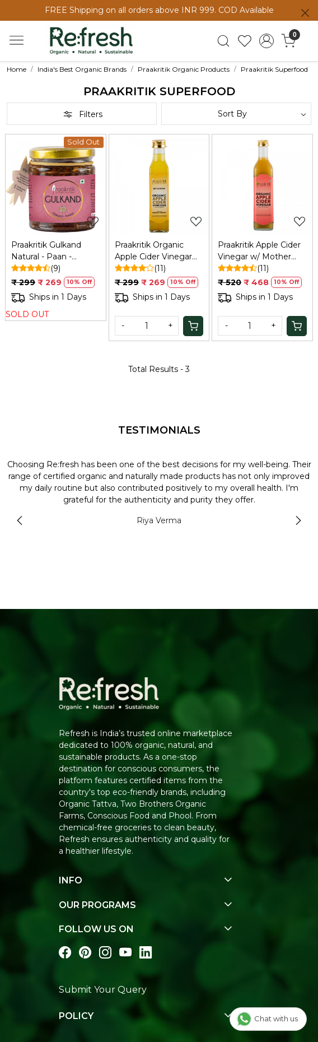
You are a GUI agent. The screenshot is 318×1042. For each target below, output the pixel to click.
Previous (20, 520)
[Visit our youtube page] (125, 953)
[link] (223, 41)
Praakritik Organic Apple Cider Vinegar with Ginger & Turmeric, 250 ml (153, 251)
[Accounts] (267, 41)
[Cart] (193, 326)
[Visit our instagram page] (105, 953)
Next (298, 520)
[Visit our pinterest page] (85, 953)
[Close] (305, 13)
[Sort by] (236, 114)
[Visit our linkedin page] (145, 953)
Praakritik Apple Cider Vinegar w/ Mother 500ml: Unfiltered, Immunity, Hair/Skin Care (259, 251)
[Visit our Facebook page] (65, 953)
